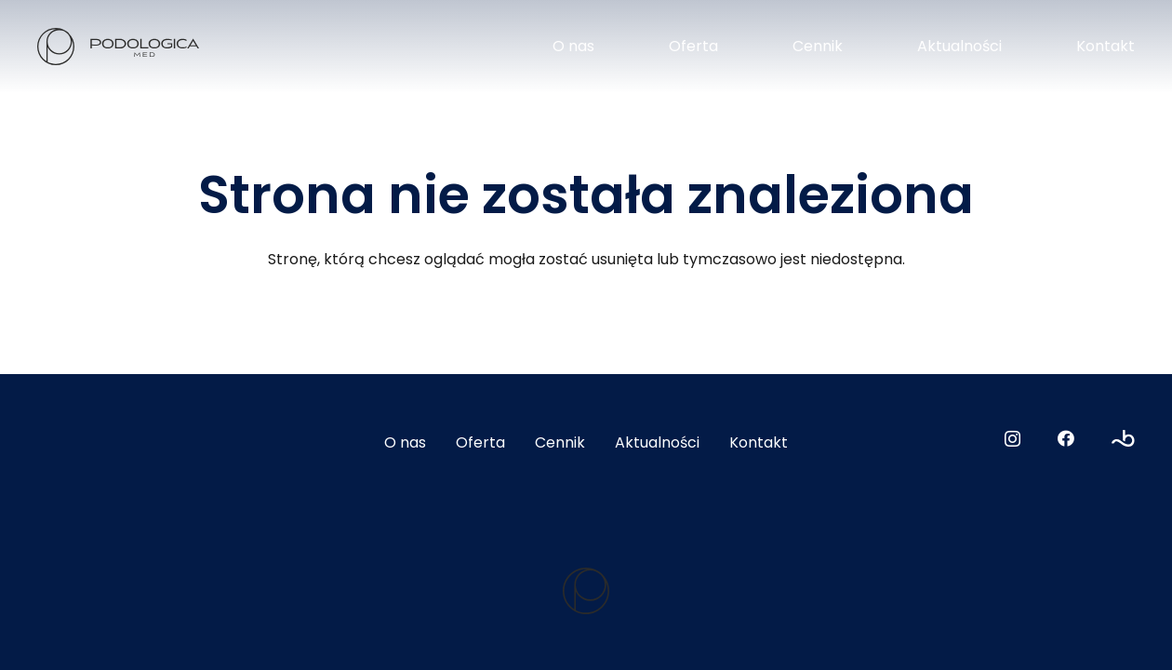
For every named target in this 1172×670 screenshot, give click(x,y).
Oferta (480, 442)
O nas (405, 442)
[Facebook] (1066, 438)
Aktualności (657, 442)
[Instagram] (1012, 439)
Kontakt (758, 442)
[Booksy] (1123, 438)
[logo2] (586, 591)
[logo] (118, 46)
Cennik (560, 442)
